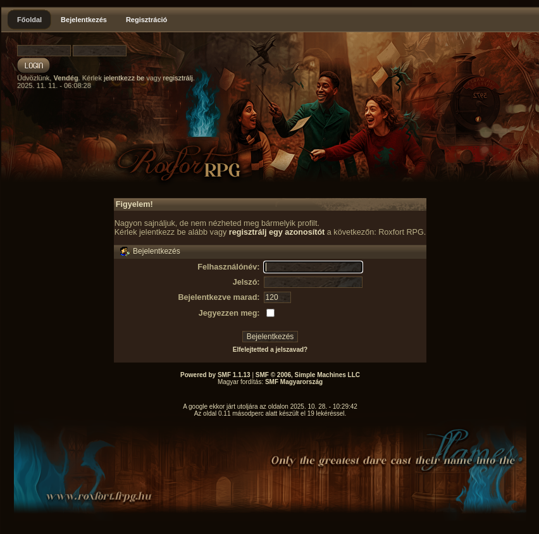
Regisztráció (146, 19)
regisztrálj (178, 78)
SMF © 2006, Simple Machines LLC (308, 374)
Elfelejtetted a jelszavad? (270, 349)
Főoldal (29, 19)
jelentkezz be (124, 78)
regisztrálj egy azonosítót (277, 232)
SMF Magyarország (294, 381)
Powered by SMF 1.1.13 (215, 374)
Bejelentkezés (84, 19)
